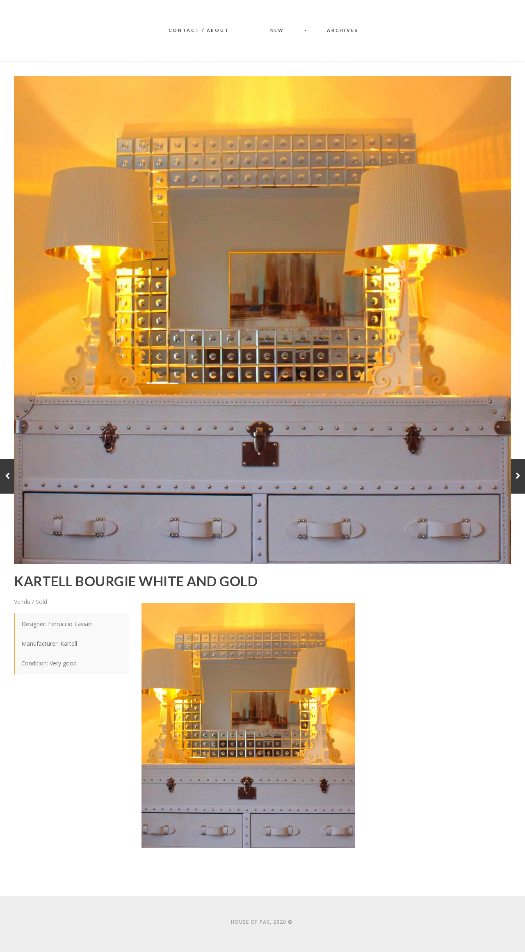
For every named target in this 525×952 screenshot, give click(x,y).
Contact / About (199, 30)
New (277, 30)
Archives (342, 30)
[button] (249, 725)
